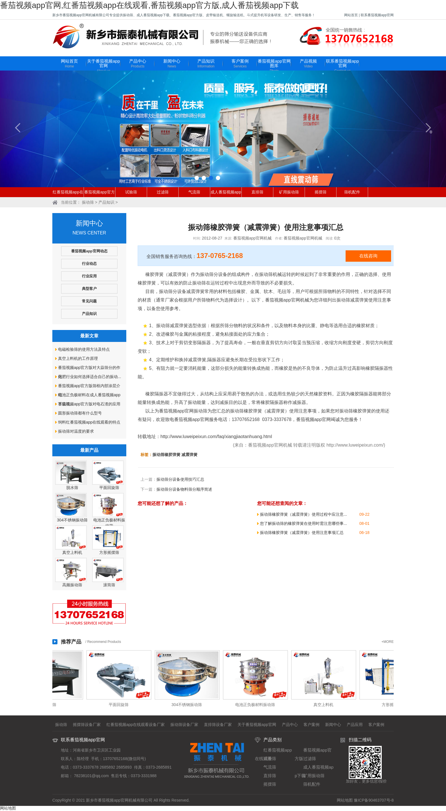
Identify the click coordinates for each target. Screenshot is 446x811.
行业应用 (89, 276)
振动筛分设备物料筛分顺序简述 (184, 489)
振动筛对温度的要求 (76, 431)
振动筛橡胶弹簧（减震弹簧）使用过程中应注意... (303, 514)
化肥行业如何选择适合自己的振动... (89, 376)
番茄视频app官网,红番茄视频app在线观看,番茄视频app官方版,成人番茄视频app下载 (149, 5)
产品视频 (308, 64)
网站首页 (351, 15)
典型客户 (89, 288)
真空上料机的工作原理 (78, 358)
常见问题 (89, 301)
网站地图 (345, 800)
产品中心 (138, 64)
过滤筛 (163, 192)
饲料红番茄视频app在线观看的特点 (89, 422)
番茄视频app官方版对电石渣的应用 (89, 404)
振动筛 (88, 202)
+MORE (387, 642)
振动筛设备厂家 (184, 724)
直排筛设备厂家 (218, 724)
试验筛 (131, 192)
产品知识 (206, 64)
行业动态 (89, 263)
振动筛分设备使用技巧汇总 (180, 479)
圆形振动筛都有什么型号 (80, 413)
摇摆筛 (321, 192)
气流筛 (194, 192)
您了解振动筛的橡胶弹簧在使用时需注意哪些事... (303, 523)
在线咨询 (368, 255)
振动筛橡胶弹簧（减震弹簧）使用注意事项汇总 (302, 532)
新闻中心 (172, 64)
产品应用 (355, 724)
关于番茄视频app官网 (103, 66)
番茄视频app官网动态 (89, 251)
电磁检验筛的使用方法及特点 (84, 349)
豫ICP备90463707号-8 (374, 800)
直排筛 (257, 192)
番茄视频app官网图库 (274, 66)
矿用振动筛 (289, 192)
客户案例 (240, 64)
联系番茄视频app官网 (377, 15)
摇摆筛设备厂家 (87, 724)
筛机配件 (352, 192)
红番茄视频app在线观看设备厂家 (135, 724)
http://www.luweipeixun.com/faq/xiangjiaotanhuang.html (216, 436)
